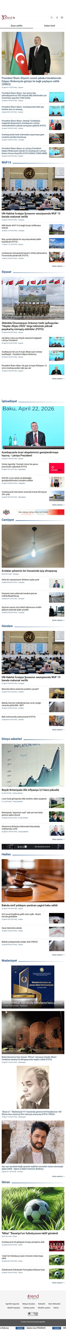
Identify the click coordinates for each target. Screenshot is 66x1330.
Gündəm (7, 626)
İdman (6, 1182)
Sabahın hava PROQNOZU (40, 1328)
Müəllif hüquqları (13, 1308)
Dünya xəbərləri (12, 739)
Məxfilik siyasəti (44, 1308)
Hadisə (6, 854)
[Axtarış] (51, 17)
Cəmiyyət (8, 519)
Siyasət (6, 272)
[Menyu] (62, 17)
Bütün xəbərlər (57, 266)
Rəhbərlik (41, 1304)
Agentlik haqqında (12, 1304)
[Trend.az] (8, 17)
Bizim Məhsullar (54, 1304)
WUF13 (6, 162)
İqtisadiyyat (9, 401)
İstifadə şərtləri (29, 1308)
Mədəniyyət (9, 960)
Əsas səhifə (16, 25)
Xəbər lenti (49, 25)
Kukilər (56, 1308)
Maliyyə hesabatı (28, 1304)
